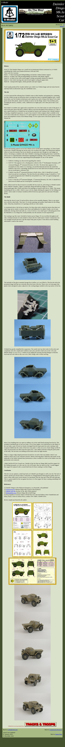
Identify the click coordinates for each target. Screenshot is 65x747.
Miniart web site (10, 491)
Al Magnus (62, 25)
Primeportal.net (10, 489)
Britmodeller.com (11, 493)
